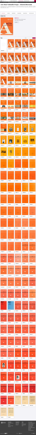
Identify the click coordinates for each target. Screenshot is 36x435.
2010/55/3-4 (9, 121)
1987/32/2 (31, 180)
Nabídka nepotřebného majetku (31, 427)
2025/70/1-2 (17, 18)
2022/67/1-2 (17, 62)
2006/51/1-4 (9, 133)
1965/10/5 (16, 334)
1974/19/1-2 (17, 275)
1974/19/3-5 (9, 275)
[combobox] (28, 38)
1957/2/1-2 (24, 405)
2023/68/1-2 (2, 62)
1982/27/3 (31, 216)
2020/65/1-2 (9, 74)
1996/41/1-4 (31, 145)
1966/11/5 (16, 322)
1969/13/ (2, 310)
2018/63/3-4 (31, 74)
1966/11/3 (31, 322)
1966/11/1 (9, 334)
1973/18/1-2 (31, 275)
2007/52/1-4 (2, 133)
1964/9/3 (31, 346)
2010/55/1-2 (17, 121)
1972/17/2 (16, 287)
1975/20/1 (2, 275)
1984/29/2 (16, 204)
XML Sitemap (29, 428)
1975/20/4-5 (17, 263)
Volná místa (9, 426)
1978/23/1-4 (2, 251)
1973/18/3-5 (24, 275)
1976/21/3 (31, 251)
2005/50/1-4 (17, 133)
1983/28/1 (16, 216)
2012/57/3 (16, 109)
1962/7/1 (9, 381)
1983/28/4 (31, 204)
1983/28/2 (9, 216)
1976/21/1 (9, 263)
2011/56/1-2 (2, 121)
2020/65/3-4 (2, 74)
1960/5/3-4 (2, 393)
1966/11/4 (24, 322)
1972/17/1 (24, 287)
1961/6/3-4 (24, 381)
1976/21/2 (2, 263)
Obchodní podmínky (30, 426)
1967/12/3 (31, 310)
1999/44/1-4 (17, 145)
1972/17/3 (9, 287)
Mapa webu (29, 429)
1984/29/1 (24, 204)
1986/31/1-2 (17, 192)
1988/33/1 (9, 180)
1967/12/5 (16, 310)
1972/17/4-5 (2, 287)
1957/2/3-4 (16, 405)
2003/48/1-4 (31, 133)
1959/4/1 (24, 393)
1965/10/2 (2, 346)
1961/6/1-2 (31, 381)
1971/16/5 (31, 287)
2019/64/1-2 (24, 74)
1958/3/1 (9, 405)
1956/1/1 (9, 417)
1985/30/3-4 (24, 192)
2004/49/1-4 (24, 133)
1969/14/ (9, 310)
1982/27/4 (24, 216)
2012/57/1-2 (24, 109)
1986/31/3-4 (9, 192)
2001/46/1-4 (9, 145)
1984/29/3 (9, 204)
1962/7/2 (2, 381)
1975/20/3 (24, 263)
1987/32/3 (24, 180)
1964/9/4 (24, 346)
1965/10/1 (9, 346)
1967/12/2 (2, 322)
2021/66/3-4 (24, 62)
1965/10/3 (31, 334)
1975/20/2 (31, 263)
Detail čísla (16, 22)
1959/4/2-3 (16, 393)
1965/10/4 (24, 334)
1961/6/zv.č (17, 381)
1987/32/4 (16, 180)
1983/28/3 (2, 216)
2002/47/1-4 (2, 145)
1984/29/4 (2, 204)
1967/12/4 (24, 310)
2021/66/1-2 (31, 62)
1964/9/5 (16, 346)
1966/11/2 (2, 334)
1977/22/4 (9, 251)
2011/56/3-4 (31, 109)
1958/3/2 (2, 405)
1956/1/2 (2, 417)
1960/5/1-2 (9, 393)
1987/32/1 (2, 192)
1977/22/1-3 (17, 251)
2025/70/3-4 (2, 50)
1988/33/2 (2, 180)
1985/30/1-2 (31, 192)
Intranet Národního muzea (31, 430)
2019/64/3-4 (17, 74)
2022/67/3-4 (9, 62)
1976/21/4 (24, 251)
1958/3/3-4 (31, 393)
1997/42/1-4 (24, 145)
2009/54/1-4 (24, 121)
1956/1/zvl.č (31, 405)
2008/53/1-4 (31, 121)
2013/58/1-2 (2, 109)
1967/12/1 (9, 322)
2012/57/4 (9, 109)
